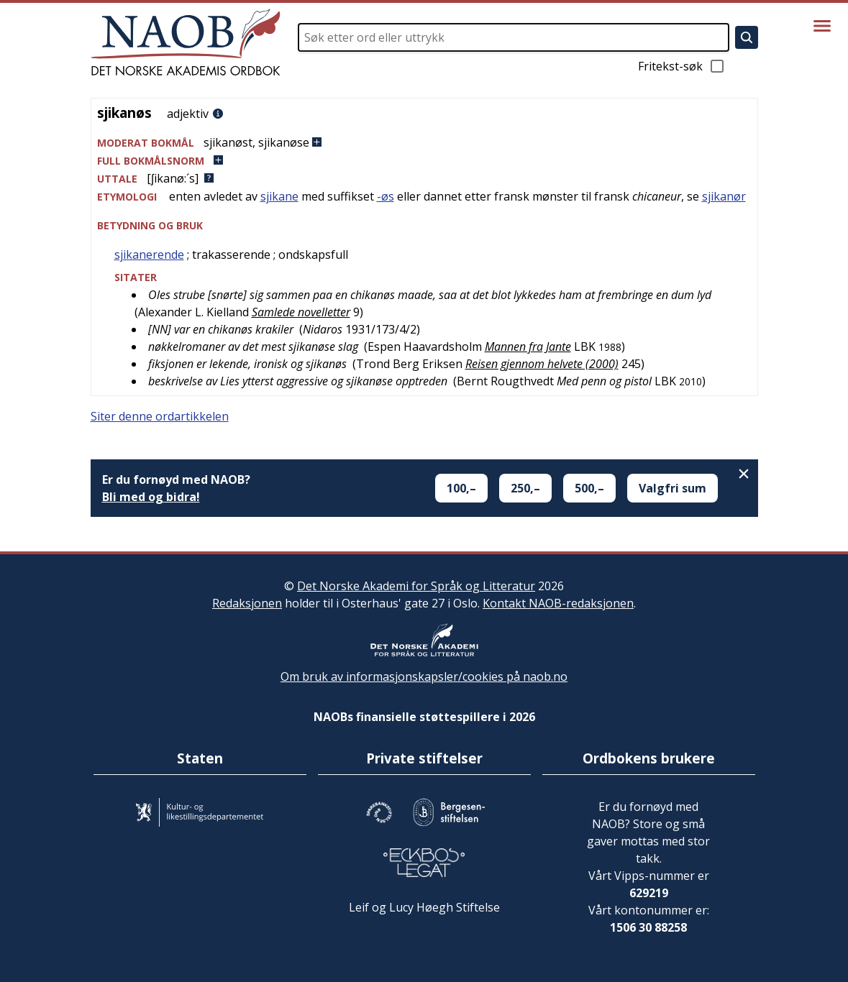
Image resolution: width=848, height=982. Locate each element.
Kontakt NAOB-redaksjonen (558, 603)
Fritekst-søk (682, 66)
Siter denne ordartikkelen (160, 416)
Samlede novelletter (301, 312)
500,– (589, 488)
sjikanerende (149, 254)
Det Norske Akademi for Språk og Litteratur (416, 586)
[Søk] (746, 37)
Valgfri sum (672, 488)
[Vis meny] (822, 26)
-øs (385, 196)
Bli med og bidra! (151, 497)
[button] (424, 143)
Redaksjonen (247, 603)
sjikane (279, 196)
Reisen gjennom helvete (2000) (542, 364)
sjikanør (724, 196)
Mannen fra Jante (528, 346)
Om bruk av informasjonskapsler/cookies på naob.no (424, 676)
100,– (461, 488)
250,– (525, 488)
